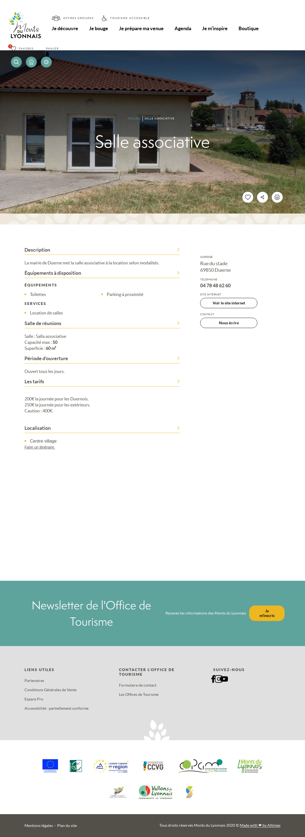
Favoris (26, 48)
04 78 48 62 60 (215, 285)
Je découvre (65, 28)
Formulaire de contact (137, 685)
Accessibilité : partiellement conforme (57, 708)
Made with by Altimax (260, 825)
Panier (52, 48)
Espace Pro (34, 699)
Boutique (249, 28)
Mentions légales (39, 825)
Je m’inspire (215, 28)
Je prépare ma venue (141, 28)
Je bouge (98, 28)
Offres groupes (78, 18)
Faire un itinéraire (42, 447)
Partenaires (34, 680)
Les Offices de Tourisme (138, 694)
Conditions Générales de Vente (51, 690)
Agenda (183, 28)
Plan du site (67, 825)
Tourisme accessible (130, 18)
